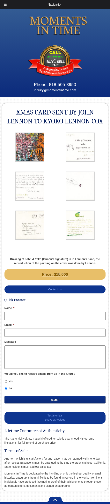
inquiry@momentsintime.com (55, 90)
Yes (10, 381)
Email (9, 324)
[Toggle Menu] (5, 4)
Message (10, 341)
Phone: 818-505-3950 (55, 84)
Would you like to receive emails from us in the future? (39, 373)
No (10, 388)
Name (9, 308)
